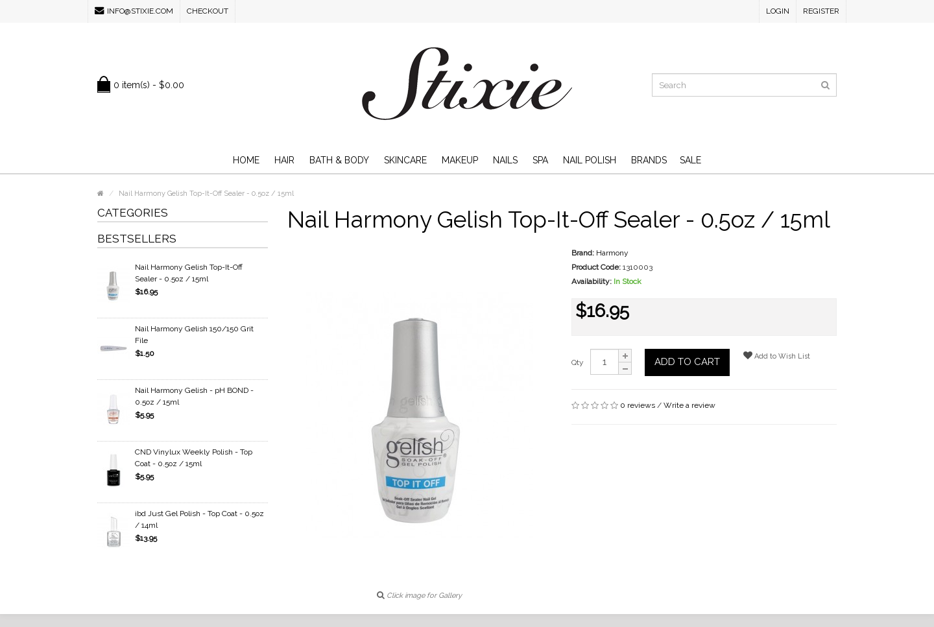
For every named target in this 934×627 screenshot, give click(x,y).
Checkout (207, 11)
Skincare (405, 160)
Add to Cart (687, 362)
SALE (690, 160)
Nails (505, 160)
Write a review (689, 405)
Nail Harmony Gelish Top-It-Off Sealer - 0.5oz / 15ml (189, 273)
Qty (577, 362)
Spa (540, 160)
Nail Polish (589, 160)
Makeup (460, 160)
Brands (649, 160)
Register (821, 11)
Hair (284, 160)
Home (246, 160)
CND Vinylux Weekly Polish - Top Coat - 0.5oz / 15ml (193, 457)
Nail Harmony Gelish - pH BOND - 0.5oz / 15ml (194, 396)
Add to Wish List (776, 356)
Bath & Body (339, 160)
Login (777, 11)
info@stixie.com (134, 11)
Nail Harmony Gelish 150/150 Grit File (194, 334)
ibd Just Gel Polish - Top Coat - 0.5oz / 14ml (199, 519)
